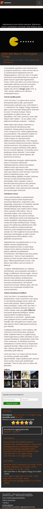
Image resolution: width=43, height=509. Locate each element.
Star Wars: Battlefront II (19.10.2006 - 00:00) (19, 467)
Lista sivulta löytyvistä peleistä (13, 498)
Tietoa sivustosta (8, 500)
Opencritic (16, 432)
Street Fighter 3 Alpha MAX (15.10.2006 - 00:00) (20, 476)
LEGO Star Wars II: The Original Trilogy (27, 415)
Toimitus (5, 503)
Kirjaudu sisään (11, 403)
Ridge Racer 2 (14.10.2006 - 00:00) (16, 478)
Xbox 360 (19, 417)
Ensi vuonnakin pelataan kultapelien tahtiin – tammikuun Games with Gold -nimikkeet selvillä (20, 450)
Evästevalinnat (7, 505)
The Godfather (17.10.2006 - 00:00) (16, 469)
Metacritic (7, 432)
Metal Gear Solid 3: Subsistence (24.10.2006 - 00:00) (22, 464)
